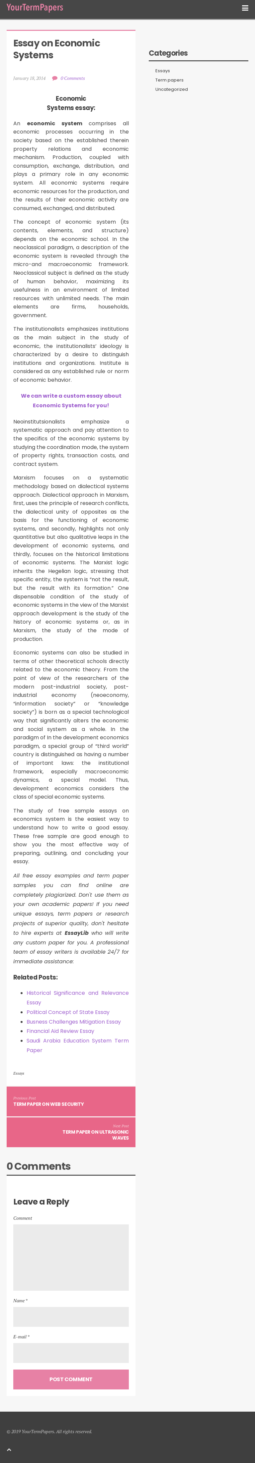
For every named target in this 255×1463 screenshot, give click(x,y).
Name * (20, 1300)
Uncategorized (171, 89)
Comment (22, 1218)
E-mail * (21, 1336)
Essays (18, 1073)
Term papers (169, 80)
